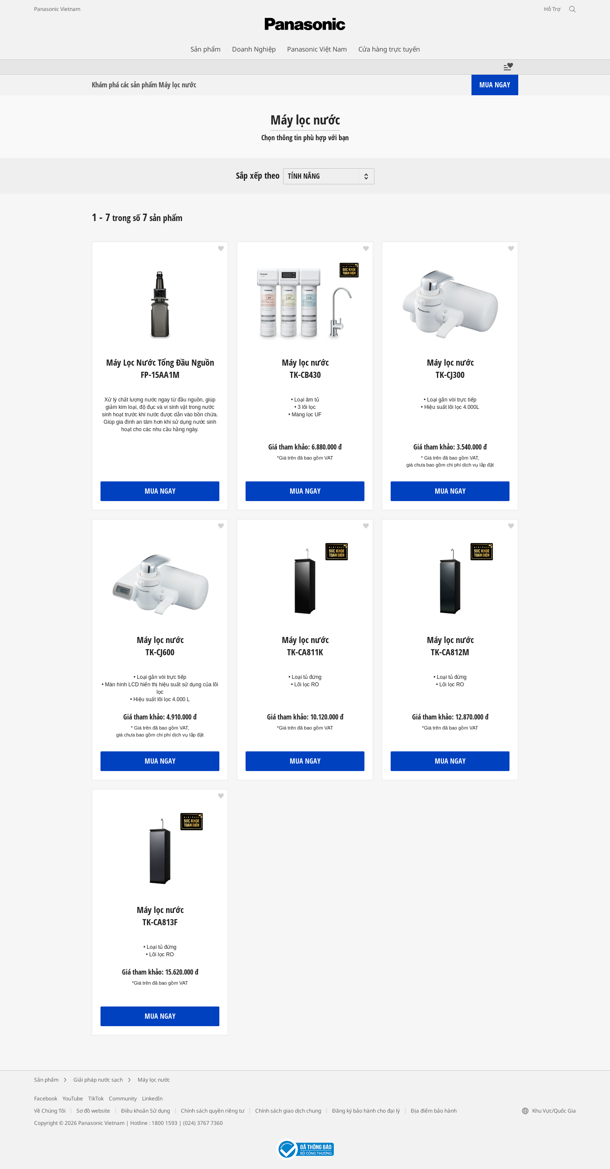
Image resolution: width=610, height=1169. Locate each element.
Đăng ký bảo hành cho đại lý (366, 1110)
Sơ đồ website (93, 1110)
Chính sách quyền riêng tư (212, 1110)
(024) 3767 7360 (203, 1123)
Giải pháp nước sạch (98, 1079)
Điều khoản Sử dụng (145, 1110)
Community (123, 1098)
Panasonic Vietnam (57, 9)
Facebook (45, 1098)
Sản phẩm (46, 1079)
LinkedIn (152, 1098)
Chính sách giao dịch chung (288, 1110)
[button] (221, 248)
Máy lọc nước (154, 1079)
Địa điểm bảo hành (434, 1110)
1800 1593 (164, 1123)
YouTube (72, 1098)
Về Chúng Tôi (50, 1110)
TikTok (96, 1098)
